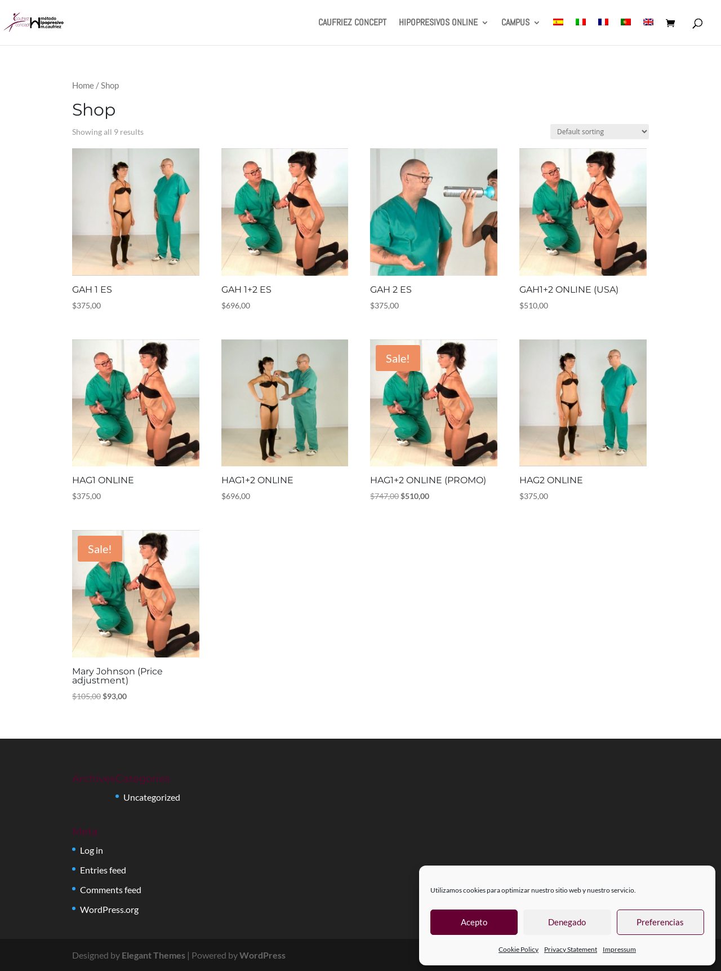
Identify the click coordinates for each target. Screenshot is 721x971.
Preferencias (660, 922)
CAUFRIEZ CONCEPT (352, 23)
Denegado (567, 922)
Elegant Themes (153, 955)
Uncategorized (151, 797)
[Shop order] (599, 131)
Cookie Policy (518, 949)
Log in (91, 850)
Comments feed (110, 889)
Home (83, 85)
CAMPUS (515, 23)
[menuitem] (558, 32)
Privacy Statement (570, 949)
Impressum (619, 949)
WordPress (262, 955)
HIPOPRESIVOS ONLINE (438, 23)
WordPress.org (109, 909)
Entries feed (103, 869)
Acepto (474, 922)
